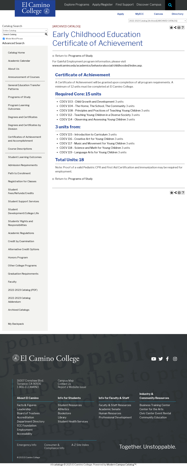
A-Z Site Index (80, 444)
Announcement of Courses (24, 77)
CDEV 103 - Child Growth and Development (87, 101)
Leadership (24, 409)
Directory (177, 13)
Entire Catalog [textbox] (9, 30)
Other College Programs (22, 265)
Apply (120, 13)
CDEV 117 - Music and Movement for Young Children (92, 143)
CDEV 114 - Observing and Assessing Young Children (93, 119)
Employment (25, 429)
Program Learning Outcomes (19, 107)
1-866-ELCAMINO (28, 387)
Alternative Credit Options (23, 249)
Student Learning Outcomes (25, 157)
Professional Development (115, 417)
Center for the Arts (151, 409)
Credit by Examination (21, 241)
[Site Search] (170, 5)
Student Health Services (73, 421)
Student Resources (70, 405)
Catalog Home (16, 52)
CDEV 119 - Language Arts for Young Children (88, 152)
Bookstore (64, 413)
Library (62, 417)
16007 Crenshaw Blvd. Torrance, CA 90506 (30, 382)
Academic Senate (110, 409)
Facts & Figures (26, 405)
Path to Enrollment (19, 173)
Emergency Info (26, 444)
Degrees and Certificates (22, 117)
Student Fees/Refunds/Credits (21, 191)
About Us (13, 68)
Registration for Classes (22, 181)
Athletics (63, 409)
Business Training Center (155, 405)
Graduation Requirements (23, 273)
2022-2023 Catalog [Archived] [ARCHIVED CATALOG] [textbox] (153, 21)
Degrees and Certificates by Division (24, 127)
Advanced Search (13, 43)
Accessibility (24, 433)
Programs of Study (19, 97)
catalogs (58, 464)
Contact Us (64, 383)
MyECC (139, 13)
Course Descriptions (20, 148)
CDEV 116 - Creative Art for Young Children (87, 139)
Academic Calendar (19, 60)
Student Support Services (23, 201)
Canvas (158, 13)
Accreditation (25, 417)
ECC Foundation (26, 425)
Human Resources (110, 413)
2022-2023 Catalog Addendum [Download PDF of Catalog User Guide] (19, 299)
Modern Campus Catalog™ (121, 464)
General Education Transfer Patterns (24, 87)
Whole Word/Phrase (14, 39)
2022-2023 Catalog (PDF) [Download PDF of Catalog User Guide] (22, 289)
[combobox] (157, 20)
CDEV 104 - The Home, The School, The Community (92, 106)
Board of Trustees (28, 413)
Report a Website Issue (72, 387)
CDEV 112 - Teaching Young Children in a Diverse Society (95, 115)
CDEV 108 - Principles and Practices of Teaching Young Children (100, 110)
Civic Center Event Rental (155, 413)
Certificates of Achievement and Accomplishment (24, 138)
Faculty (12, 281)
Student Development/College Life (23, 211)
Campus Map (66, 380)
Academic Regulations (21, 233)
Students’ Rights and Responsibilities (20, 223)
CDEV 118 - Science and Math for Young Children (90, 147)
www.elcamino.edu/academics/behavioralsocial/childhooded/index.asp (97, 65)
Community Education (153, 417)
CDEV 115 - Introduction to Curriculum (84, 134)
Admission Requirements (23, 165)
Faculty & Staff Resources (115, 405)
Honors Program (18, 257)
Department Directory (31, 421)
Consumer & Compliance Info (54, 446)
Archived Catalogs (18, 309)
